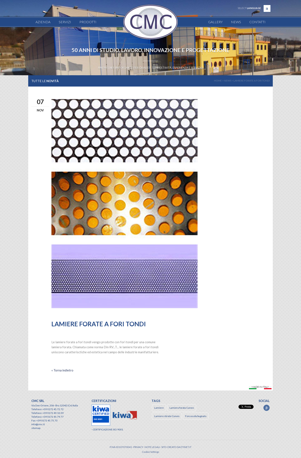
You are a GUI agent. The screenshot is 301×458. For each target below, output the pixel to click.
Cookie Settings (150, 451)
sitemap (35, 428)
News (236, 22)
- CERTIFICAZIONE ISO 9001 (107, 429)
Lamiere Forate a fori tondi (251, 80)
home (218, 80)
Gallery (215, 22)
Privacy (138, 447)
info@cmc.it (38, 424)
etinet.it (186, 447)
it (267, 8)
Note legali (152, 447)
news (227, 80)
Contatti (257, 22)
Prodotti (87, 22)
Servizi (65, 22)
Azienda (43, 22)
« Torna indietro (62, 370)
